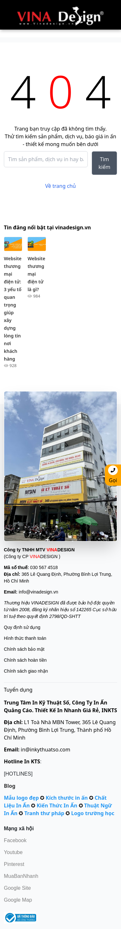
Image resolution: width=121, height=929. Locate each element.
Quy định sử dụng (22, 627)
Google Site (17, 888)
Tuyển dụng (18, 689)
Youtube (13, 852)
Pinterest (14, 864)
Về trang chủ (60, 185)
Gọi (113, 474)
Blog (9, 785)
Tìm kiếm (104, 163)
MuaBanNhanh (21, 876)
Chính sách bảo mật (24, 649)
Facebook (15, 840)
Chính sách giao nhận (26, 671)
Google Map (18, 900)
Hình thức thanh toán (25, 638)
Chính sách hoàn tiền (25, 660)
